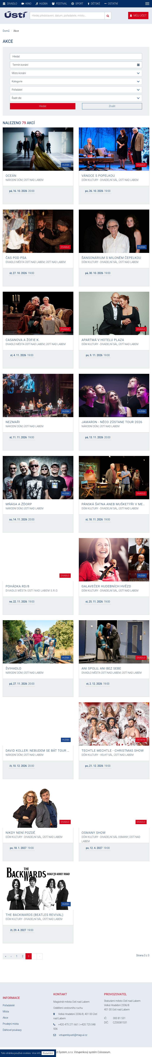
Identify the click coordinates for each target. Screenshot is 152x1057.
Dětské (94, 3)
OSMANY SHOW (94, 832)
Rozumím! (48, 1053)
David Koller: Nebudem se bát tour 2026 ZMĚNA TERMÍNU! (38, 750)
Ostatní (111, 3)
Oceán (11, 175)
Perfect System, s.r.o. (61, 1052)
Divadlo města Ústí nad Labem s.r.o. (32, 590)
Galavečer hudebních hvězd (106, 586)
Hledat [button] (42, 106)
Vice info (36, 1053)
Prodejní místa (11, 1023)
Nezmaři (13, 422)
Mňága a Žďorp (19, 504)
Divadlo (10, 3)
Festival (59, 3)
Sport (77, 3)
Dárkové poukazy (12, 1029)
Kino (26, 3)
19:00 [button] (97, 191)
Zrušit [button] (112, 106)
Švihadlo (13, 668)
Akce (5, 1017)
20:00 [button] (21, 191)
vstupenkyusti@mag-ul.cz (73, 1035)
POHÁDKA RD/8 (17, 586)
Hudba (42, 3)
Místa (6, 1011)
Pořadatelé (9, 1005)
